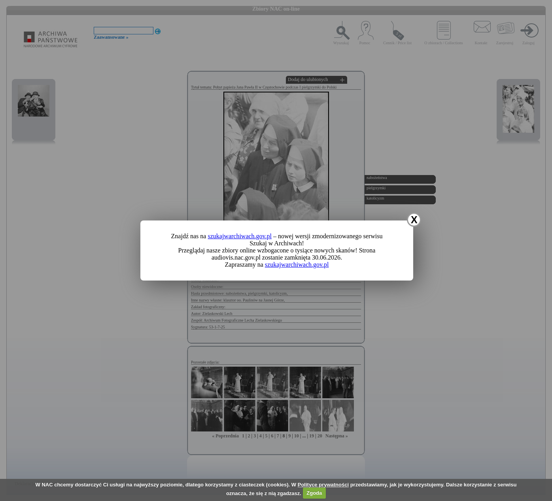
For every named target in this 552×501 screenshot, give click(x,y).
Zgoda (314, 493)
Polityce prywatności (323, 485)
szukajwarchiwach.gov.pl (240, 236)
